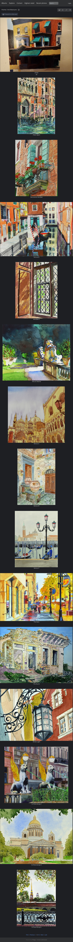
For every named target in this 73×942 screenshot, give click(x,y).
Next (42, 935)
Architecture (12, 10)
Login (69, 3)
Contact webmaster (42, 940)
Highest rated (29, 3)
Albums (4, 3)
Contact (19, 3)
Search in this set (11, 14)
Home (4, 10)
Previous (32, 935)
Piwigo (34, 940)
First (27, 935)
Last (46, 935)
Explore (12, 3)
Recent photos (41, 3)
